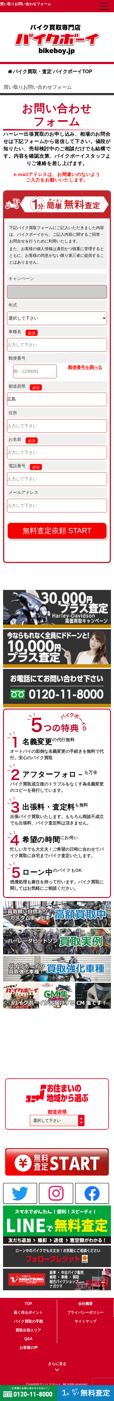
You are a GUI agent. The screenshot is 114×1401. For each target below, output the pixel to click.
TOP (28, 1304)
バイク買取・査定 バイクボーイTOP (50, 71)
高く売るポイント (28, 1312)
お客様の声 (28, 1347)
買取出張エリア (28, 1330)
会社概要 (85, 1304)
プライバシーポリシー (85, 1312)
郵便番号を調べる (85, 367)
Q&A (28, 1339)
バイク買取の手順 (28, 1321)
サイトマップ (85, 1321)
